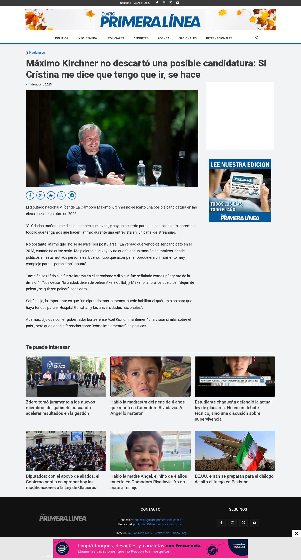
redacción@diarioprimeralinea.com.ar (158, 520)
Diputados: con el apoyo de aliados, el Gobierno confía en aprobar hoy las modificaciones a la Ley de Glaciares (62, 482)
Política (61, 38)
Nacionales (188, 38)
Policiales (116, 38)
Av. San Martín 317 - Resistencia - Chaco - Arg (157, 533)
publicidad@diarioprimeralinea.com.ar (158, 524)
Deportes (141, 38)
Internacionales (219, 38)
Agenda (163, 38)
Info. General (88, 38)
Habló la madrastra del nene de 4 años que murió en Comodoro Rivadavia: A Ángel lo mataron (147, 408)
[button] (257, 38)
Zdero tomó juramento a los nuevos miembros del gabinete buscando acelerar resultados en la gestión (60, 408)
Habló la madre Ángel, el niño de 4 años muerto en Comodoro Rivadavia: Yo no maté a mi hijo (148, 482)
